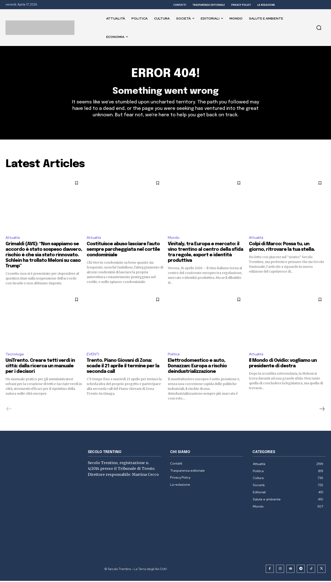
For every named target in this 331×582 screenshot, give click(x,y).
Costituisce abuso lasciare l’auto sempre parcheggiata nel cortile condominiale (123, 251)
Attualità (13, 238)
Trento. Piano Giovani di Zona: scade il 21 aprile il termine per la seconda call (123, 367)
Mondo (174, 238)
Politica (174, 355)
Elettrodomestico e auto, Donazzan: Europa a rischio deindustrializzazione (197, 367)
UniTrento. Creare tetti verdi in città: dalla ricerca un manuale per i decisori (40, 367)
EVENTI (93, 355)
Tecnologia (15, 355)
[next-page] (321, 410)
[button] (318, 27)
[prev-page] (9, 410)
